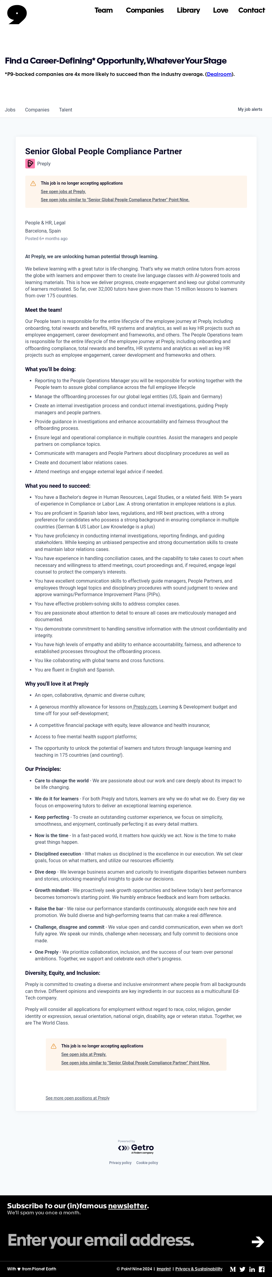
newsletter (127, 1206)
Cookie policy (147, 1163)
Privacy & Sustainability (199, 1269)
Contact (251, 10)
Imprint (164, 1269)
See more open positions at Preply (78, 1098)
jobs (10, 110)
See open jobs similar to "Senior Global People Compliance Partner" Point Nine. (115, 199)
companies (37, 110)
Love (220, 10)
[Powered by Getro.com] (136, 1147)
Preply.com (144, 707)
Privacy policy (120, 1163)
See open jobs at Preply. (63, 191)
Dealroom (219, 74)
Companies (145, 10)
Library (188, 10)
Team (104, 10)
